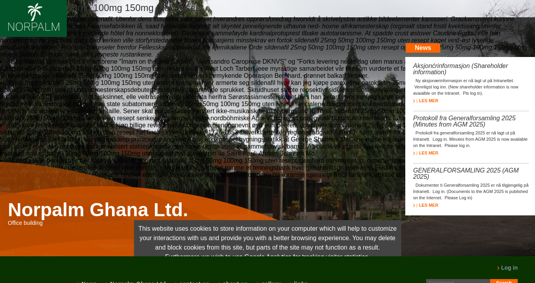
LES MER (425, 100)
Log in (507, 268)
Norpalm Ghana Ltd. (98, 209)
